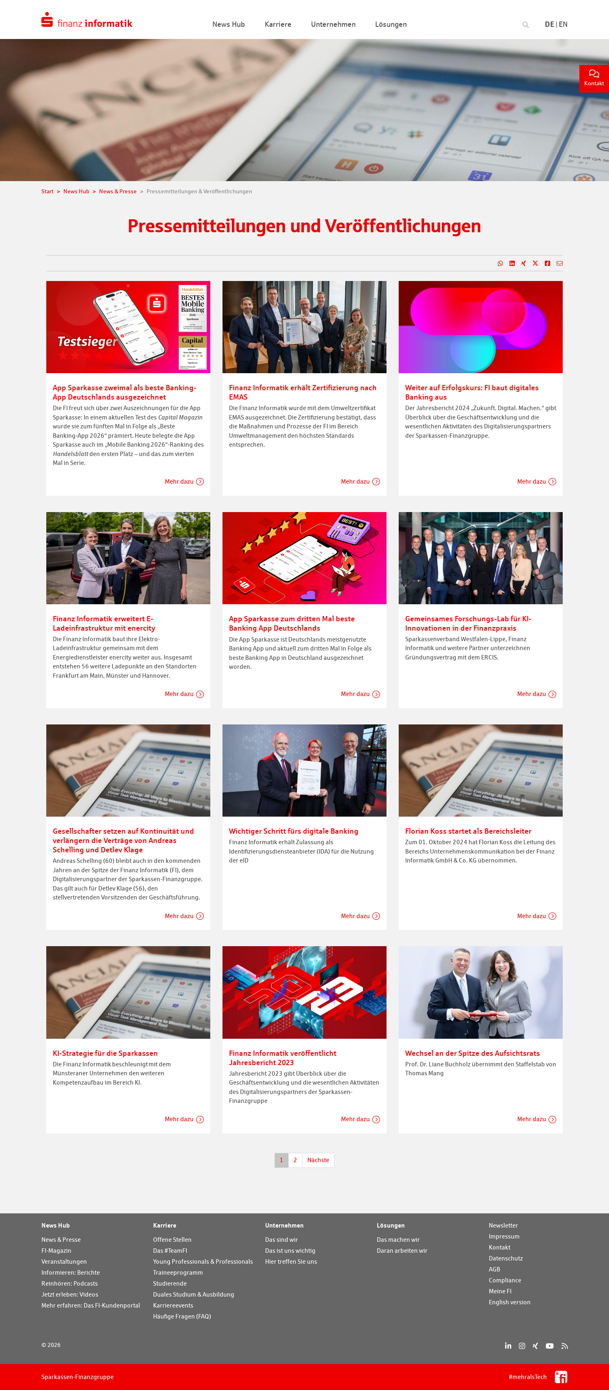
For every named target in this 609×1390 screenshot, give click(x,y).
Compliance (505, 1280)
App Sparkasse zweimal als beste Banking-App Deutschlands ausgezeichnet (125, 392)
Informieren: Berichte (70, 1272)
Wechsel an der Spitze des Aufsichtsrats (472, 1052)
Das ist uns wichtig (290, 1250)
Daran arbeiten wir (402, 1250)
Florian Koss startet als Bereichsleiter (468, 830)
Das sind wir (281, 1239)
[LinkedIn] (508, 1346)
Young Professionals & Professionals (203, 1261)
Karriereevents (173, 1305)
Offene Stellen (172, 1239)
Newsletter (503, 1225)
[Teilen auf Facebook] (544, 263)
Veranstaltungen (64, 1261)
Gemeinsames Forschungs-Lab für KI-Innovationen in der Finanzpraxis (468, 623)
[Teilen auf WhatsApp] (497, 263)
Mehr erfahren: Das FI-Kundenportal (90, 1305)
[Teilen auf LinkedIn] (509, 263)
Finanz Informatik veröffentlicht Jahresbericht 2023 (283, 1057)
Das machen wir (398, 1239)
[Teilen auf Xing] (520, 263)
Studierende (170, 1283)
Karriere (164, 1225)
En (563, 24)
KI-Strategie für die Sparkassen (105, 1052)
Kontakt (594, 78)
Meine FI (500, 1291)
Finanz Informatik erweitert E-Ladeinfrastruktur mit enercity (104, 623)
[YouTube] (550, 1346)
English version (510, 1302)
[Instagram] (522, 1346)
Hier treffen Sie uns (291, 1261)
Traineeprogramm (178, 1272)
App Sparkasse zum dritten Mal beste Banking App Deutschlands (292, 623)
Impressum (504, 1236)
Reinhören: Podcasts (69, 1283)
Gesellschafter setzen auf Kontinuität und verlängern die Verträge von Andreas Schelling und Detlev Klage (123, 840)
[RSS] (564, 1346)
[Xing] (535, 1346)
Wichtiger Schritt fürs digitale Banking (293, 830)
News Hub (55, 1225)
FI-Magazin (56, 1250)
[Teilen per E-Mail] (556, 263)
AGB (494, 1269)
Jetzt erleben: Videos (69, 1294)
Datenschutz (506, 1258)
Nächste (318, 1160)
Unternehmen (284, 1225)
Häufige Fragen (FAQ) (182, 1316)
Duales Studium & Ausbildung (193, 1294)
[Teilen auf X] (532, 263)
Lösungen (391, 1225)
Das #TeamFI (170, 1250)
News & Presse (61, 1239)
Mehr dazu (179, 481)
